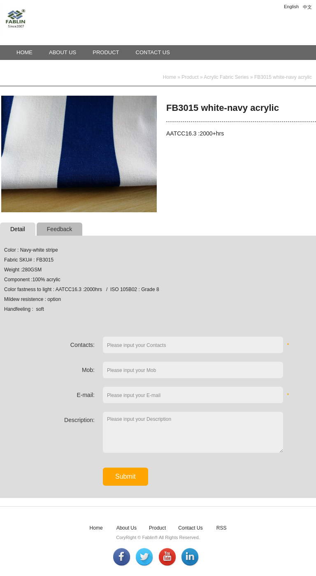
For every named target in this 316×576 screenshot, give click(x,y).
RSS (221, 528)
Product (106, 52)
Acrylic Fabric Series (226, 77)
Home (24, 52)
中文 (307, 7)
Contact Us (153, 52)
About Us (62, 52)
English (291, 6)
